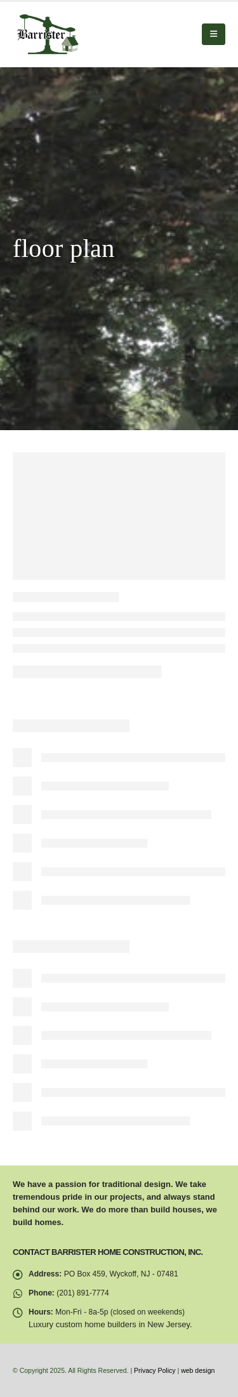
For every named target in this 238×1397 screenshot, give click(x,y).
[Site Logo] (48, 34)
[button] (213, 34)
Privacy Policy (154, 1370)
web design (198, 1370)
